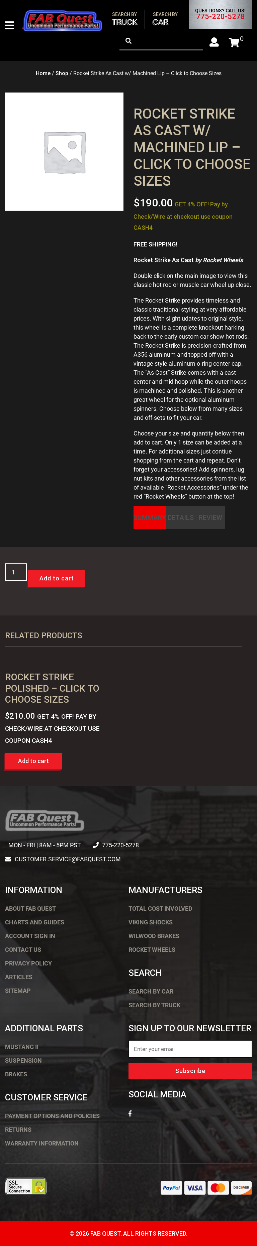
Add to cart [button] (33, 760)
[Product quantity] (16, 572)
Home (43, 73)
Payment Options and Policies (52, 1115)
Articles (18, 977)
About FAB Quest (30, 908)
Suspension (23, 1060)
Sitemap (18, 990)
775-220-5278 (220, 16)
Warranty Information (42, 1143)
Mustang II (21, 1046)
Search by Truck (154, 1005)
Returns (18, 1129)
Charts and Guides (34, 922)
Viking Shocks (150, 922)
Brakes (16, 1074)
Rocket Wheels (151, 949)
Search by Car (150, 991)
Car (165, 19)
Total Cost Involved (160, 908)
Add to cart (56, 578)
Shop (62, 73)
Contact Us (23, 949)
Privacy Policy (28, 963)
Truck (125, 19)
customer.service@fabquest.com (67, 859)
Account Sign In (30, 935)
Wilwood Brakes (153, 935)
